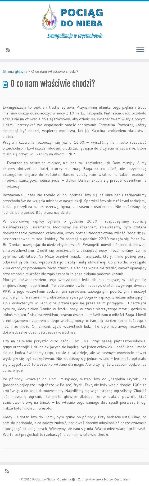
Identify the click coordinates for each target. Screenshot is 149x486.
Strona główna (15, 71)
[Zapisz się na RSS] (10, 49)
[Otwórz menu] (140, 50)
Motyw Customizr (116, 479)
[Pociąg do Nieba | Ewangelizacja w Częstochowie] (74, 17)
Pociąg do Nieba (43, 479)
